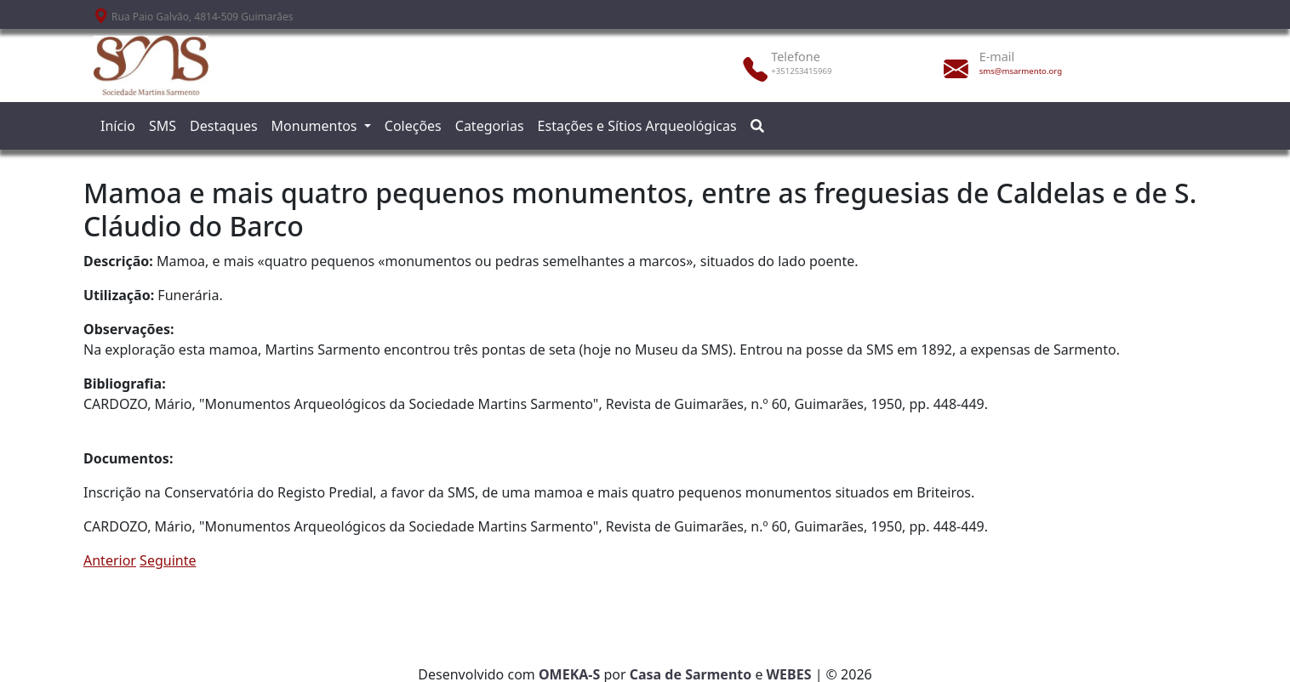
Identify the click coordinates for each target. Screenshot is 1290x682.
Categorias (489, 126)
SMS (162, 126)
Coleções (413, 126)
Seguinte (168, 560)
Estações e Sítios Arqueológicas (637, 126)
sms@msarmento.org (1020, 71)
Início (117, 126)
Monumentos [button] (316, 126)
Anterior (109, 560)
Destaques (224, 126)
